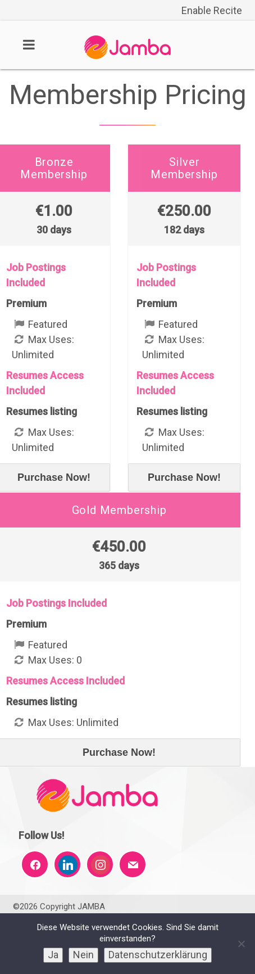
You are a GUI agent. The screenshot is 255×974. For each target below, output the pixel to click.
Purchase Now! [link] (184, 477)
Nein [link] (83, 955)
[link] (127, 56)
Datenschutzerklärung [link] (157, 955)
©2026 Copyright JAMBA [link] (59, 906)
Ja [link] (53, 955)
